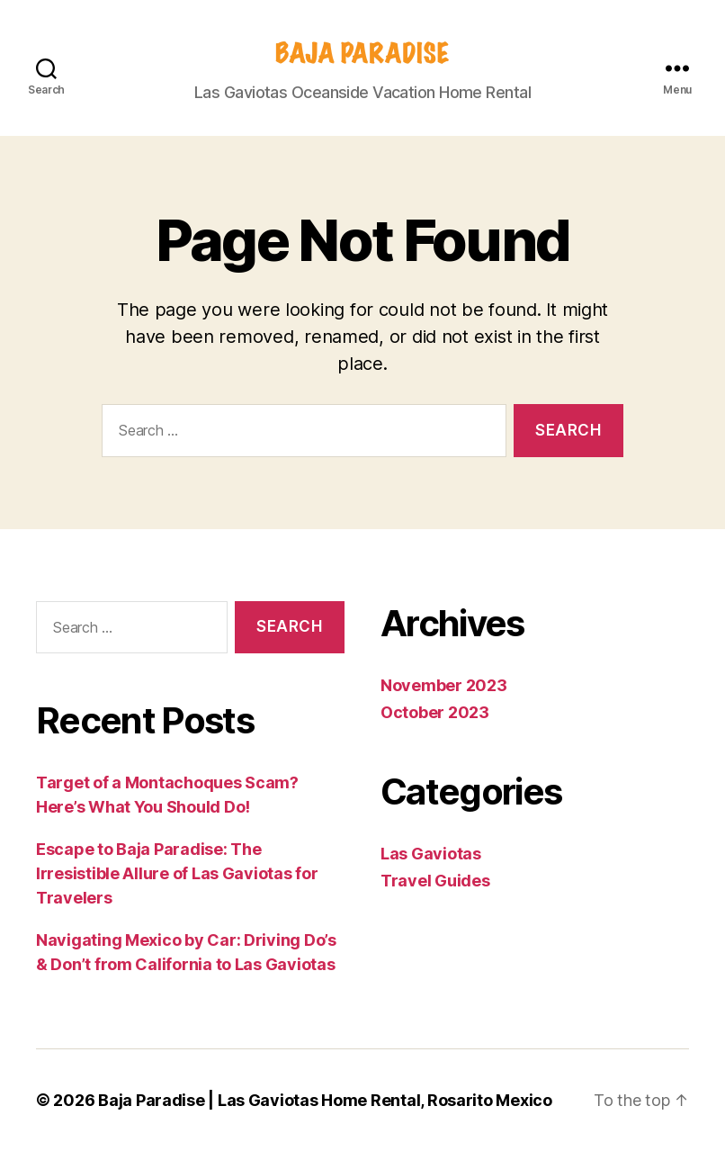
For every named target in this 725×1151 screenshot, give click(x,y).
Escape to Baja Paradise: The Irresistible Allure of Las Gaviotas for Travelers (177, 873)
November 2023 (443, 685)
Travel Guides (435, 880)
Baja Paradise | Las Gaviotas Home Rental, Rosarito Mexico (325, 1100)
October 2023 (434, 712)
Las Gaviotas (430, 853)
